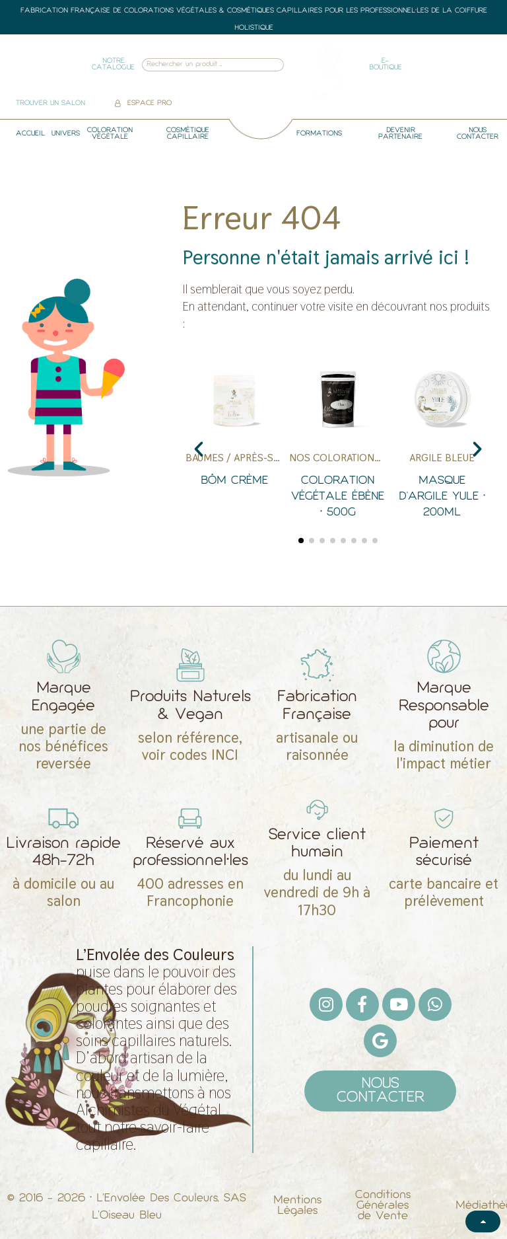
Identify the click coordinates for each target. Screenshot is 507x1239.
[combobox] (195, 65)
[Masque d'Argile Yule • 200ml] (442, 443)
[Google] (380, 1040)
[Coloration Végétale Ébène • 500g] (337, 443)
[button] (199, 449)
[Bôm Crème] (234, 443)
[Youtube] (398, 1004)
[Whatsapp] (435, 1004)
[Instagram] (326, 1004)
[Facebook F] (362, 1004)
